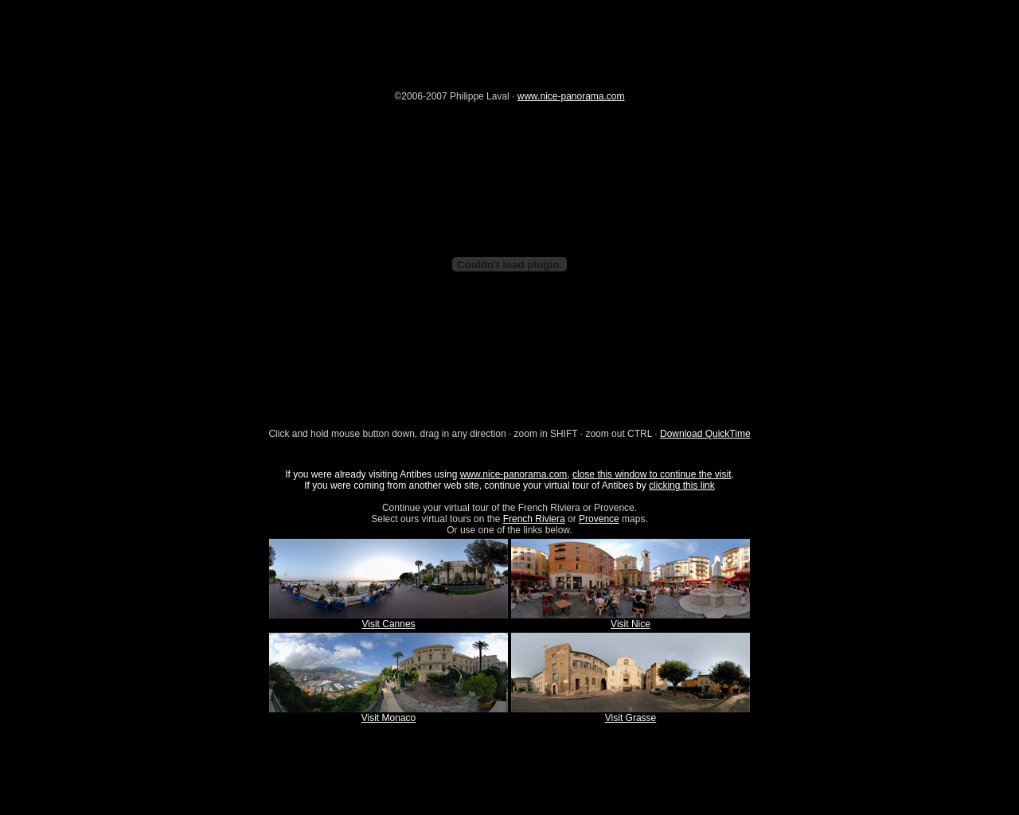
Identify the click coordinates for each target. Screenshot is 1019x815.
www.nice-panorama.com (571, 96)
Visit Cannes (388, 624)
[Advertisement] (509, 36)
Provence (599, 518)
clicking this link (682, 485)
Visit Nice (630, 624)
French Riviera (534, 518)
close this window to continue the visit (651, 474)
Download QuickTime (705, 433)
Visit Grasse (630, 717)
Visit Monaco (388, 717)
